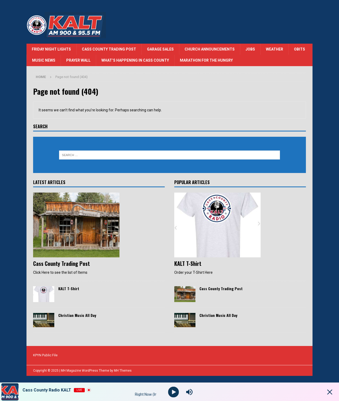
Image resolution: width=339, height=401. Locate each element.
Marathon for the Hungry (206, 60)
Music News (43, 60)
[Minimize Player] (330, 392)
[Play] (173, 392)
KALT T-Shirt (68, 288)
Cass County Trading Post (109, 49)
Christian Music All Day (77, 315)
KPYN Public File (45, 355)
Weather (274, 49)
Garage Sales (160, 49)
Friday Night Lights (51, 49)
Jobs (250, 49)
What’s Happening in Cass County (135, 60)
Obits (299, 49)
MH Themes (123, 370)
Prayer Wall (78, 60)
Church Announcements (210, 49)
